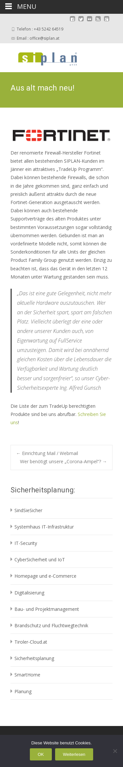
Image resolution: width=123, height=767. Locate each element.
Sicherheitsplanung (34, 658)
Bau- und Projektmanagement (46, 609)
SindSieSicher (28, 510)
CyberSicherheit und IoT (39, 559)
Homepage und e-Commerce (45, 576)
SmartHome (27, 675)
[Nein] (115, 751)
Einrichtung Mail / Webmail (47, 453)
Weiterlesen (74, 754)
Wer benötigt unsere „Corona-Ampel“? (63, 461)
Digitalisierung (29, 593)
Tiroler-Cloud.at (30, 642)
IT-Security (25, 543)
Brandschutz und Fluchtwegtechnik (51, 625)
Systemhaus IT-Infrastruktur (44, 527)
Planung (22, 691)
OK (41, 754)
